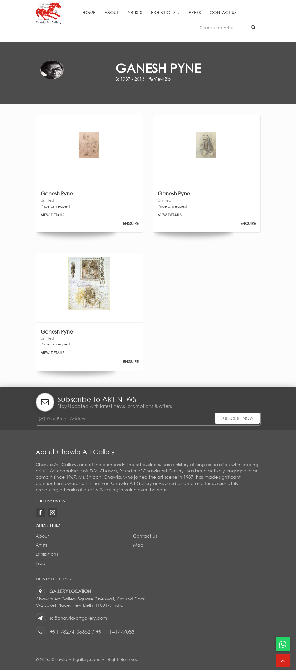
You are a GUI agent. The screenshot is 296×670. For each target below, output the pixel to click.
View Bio (160, 79)
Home (89, 12)
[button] (283, 660)
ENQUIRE (130, 223)
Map (138, 545)
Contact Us (223, 12)
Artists (134, 12)
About (111, 12)
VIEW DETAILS (52, 215)
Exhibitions (165, 12)
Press (195, 12)
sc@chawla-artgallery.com (78, 618)
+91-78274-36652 (70, 631)
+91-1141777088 (115, 631)
